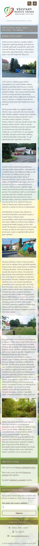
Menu (35, 4)
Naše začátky (6, 30)
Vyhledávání (29, 4)
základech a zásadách (18, 480)
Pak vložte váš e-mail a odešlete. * (15, 503)
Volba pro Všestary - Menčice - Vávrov (14, 28)
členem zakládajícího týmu (26, 467)
